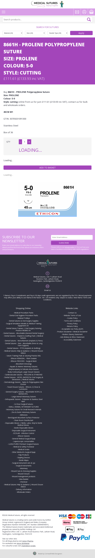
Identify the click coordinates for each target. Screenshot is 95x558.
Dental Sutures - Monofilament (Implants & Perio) (24, 341)
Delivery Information (24, 489)
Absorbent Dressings (24, 364)
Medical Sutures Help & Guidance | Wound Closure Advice (23, 352)
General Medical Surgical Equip (23, 438)
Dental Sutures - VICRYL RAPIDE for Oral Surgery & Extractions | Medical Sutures (23, 378)
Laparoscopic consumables (23, 441)
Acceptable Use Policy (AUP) (72, 329)
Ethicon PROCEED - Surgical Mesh (24, 361)
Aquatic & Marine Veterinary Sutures (23, 366)
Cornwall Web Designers (53, 554)
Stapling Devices (23, 457)
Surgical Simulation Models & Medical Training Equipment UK (23, 324)
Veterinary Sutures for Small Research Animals (23, 409)
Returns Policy (72, 326)
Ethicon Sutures (24, 436)
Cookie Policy (72, 318)
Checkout (23, 482)
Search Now (88, 19)
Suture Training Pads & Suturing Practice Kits (24, 356)
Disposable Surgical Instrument (24, 430)
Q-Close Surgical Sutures (23, 404)
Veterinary (24, 468)
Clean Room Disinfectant (23, 420)
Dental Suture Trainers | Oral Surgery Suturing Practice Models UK (23, 329)
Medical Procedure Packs (23, 313)
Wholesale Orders (23, 492)
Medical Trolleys (24, 318)
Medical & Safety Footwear (23, 447)
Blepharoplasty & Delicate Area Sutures (24, 369)
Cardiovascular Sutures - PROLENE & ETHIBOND (23, 374)
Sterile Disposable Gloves (23, 428)
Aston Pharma (27, 541)
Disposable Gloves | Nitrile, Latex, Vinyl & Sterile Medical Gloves (23, 424)
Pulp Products (23, 455)
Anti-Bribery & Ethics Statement (72, 337)
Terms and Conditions (72, 321)
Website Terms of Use (72, 315)
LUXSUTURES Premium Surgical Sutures (24, 444)
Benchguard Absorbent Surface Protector (23, 417)
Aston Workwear (23, 543)
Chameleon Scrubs (28, 546)
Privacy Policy (72, 323)
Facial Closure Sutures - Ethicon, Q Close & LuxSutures (23, 388)
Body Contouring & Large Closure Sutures (24, 372)
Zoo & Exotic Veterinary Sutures (24, 412)
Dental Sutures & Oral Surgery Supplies (23, 321)
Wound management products (23, 476)
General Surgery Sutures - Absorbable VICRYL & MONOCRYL (24, 393)
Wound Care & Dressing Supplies (23, 471)
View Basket (23, 479)
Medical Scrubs (23, 449)
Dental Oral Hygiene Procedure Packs (24, 315)
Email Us (47, 290)
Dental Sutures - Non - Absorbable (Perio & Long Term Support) (23, 344)
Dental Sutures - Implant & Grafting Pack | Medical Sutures (23, 337)
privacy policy (69, 247)
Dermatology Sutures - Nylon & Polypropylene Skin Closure (23, 383)
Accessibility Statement (72, 340)
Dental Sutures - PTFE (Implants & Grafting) (23, 348)
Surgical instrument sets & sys (23, 463)
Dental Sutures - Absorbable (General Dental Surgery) (24, 333)
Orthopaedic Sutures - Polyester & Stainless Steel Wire (23, 400)
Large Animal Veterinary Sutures (24, 396)
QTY (8, 141)
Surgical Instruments (23, 466)
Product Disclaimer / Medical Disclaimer (72, 332)
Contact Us (72, 313)
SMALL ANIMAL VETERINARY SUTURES (24, 407)
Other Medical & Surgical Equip (23, 452)
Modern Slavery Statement (72, 334)
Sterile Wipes (24, 460)
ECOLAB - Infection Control (23, 433)
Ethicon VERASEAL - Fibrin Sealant (24, 358)
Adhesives (24, 415)
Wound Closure (24, 474)
